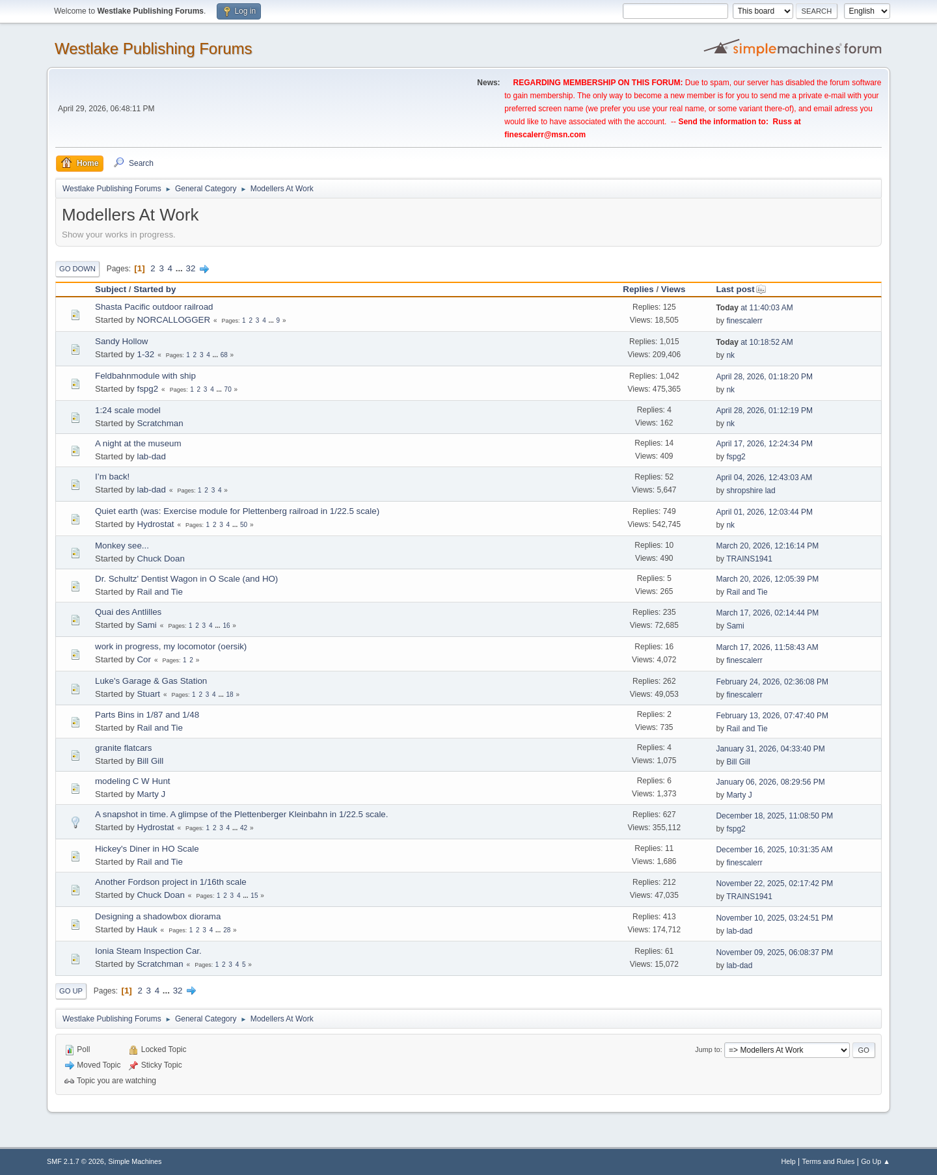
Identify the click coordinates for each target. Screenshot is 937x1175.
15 (254, 895)
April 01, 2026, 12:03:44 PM (764, 512)
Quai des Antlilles (128, 612)
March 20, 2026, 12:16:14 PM (767, 545)
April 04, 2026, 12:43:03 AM (764, 477)
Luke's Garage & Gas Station (151, 681)
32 (191, 268)
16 (226, 625)
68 (224, 354)
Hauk (147, 929)
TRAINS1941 (749, 558)
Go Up (71, 991)
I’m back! (112, 476)
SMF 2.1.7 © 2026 (75, 1161)
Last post (741, 289)
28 (226, 930)
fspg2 (147, 389)
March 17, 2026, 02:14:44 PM (767, 612)
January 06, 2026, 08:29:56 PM (770, 782)
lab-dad (151, 456)
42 (243, 827)
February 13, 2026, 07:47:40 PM (772, 715)
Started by (154, 289)
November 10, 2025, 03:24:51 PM (774, 918)
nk (730, 355)
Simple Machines (134, 1161)
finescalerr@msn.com (545, 134)
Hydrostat (155, 524)
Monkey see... (122, 545)
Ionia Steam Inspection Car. (148, 951)
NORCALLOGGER (173, 320)
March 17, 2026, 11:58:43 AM (767, 647)
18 (230, 694)
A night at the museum (138, 443)
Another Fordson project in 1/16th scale (171, 882)
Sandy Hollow (121, 341)
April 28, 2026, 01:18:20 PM (764, 376)
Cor (143, 659)
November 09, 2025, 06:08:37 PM (774, 952)
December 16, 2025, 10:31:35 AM (774, 849)
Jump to (707, 1049)
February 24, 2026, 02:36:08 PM (772, 681)
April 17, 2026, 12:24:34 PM (764, 443)
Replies (638, 289)
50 (243, 524)
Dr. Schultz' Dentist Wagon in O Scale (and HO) (186, 579)
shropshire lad (750, 490)
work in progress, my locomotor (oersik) (171, 646)
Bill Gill (150, 761)
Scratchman (160, 423)
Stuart (148, 694)
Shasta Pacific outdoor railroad (154, 307)
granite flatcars (123, 748)
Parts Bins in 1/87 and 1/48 (147, 715)
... (180, 268)
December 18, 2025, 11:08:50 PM (774, 815)
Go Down (77, 269)
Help (788, 1161)
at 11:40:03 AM (754, 307)
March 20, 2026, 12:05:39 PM (767, 579)
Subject (110, 289)
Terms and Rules (828, 1161)
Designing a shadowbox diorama (158, 916)
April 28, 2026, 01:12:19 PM (764, 410)
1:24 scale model (128, 410)
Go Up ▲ (875, 1161)
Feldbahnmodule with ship (145, 376)
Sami (146, 625)
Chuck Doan (160, 558)
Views (673, 289)
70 (228, 389)
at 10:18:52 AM (754, 342)
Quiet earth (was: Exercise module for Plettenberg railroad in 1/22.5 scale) (237, 511)
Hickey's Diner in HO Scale (147, 849)
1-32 (145, 354)
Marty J (151, 794)
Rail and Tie (159, 592)
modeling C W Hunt (132, 781)
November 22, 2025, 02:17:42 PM (774, 883)
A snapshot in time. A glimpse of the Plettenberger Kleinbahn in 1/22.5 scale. (241, 814)
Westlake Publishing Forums (153, 48)
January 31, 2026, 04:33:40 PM (770, 748)
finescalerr (744, 320)
